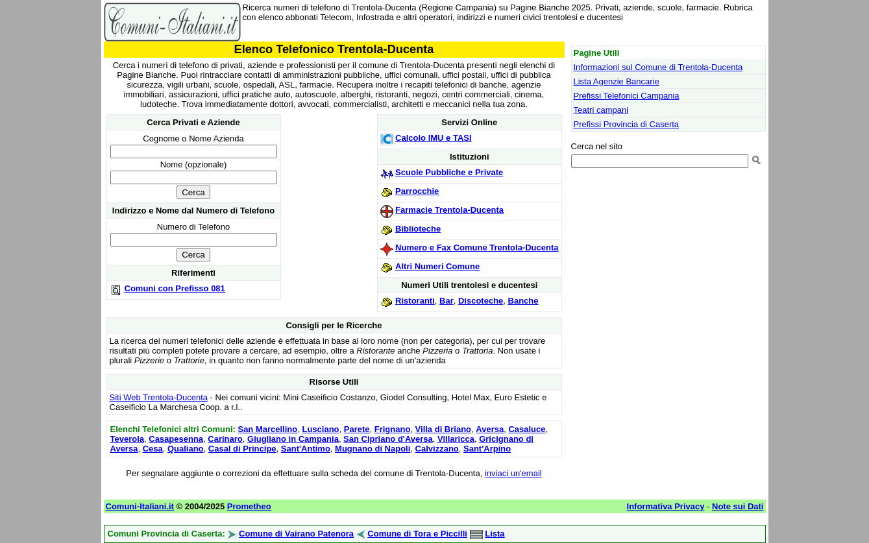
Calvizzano (437, 448)
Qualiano (185, 448)
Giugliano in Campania (293, 439)
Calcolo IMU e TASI (433, 138)
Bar (446, 301)
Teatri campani (601, 110)
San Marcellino (267, 429)
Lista (494, 533)
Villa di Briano (443, 429)
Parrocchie (417, 191)
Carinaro (225, 439)
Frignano (392, 429)
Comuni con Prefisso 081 (175, 288)
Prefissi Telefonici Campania (626, 96)
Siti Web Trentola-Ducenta (159, 397)
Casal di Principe (242, 448)
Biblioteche (418, 229)
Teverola (127, 439)
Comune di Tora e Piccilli (417, 533)
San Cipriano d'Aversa (388, 439)
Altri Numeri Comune (437, 266)
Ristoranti (415, 301)
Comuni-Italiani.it (140, 506)
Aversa (490, 429)
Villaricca (455, 439)
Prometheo (249, 506)
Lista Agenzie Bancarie (616, 81)
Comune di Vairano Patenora (296, 533)
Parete (357, 429)
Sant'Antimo (305, 448)
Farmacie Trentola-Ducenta (449, 210)
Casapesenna (176, 439)
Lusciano (320, 429)
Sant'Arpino (487, 448)
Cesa (153, 448)
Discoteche (480, 301)
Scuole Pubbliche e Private (449, 172)
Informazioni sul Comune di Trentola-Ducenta (658, 67)
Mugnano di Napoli (372, 448)
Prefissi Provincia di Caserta (626, 124)
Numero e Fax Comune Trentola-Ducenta (476, 247)
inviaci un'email (513, 473)
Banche (523, 301)
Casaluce (526, 429)
